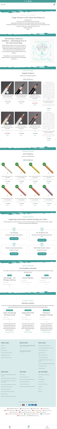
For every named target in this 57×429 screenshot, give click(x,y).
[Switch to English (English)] (18, 409)
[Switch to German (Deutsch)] (37, 409)
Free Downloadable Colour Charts (45, 347)
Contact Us (3, 347)
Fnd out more (14, 252)
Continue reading (10, 331)
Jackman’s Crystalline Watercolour (27, 378)
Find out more (14, 237)
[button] (7, 92)
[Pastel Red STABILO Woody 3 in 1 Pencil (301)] (7, 190)
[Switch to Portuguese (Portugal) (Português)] (27, 411)
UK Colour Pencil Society (6, 356)
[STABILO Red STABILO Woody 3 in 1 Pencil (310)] (35, 190)
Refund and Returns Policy (6, 352)
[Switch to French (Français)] (26, 409)
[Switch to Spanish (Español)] (41, 411)
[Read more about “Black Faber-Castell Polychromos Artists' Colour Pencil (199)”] (35, 92)
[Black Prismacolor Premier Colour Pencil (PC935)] (21, 87)
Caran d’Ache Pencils (42, 349)
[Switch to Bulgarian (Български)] (12, 408)
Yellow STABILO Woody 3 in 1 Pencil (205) (35, 176)
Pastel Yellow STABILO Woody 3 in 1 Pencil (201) (21, 176)
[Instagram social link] (27, 1)
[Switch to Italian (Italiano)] (47, 409)
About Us (3, 344)
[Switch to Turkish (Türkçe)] (21, 415)
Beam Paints (22, 373)
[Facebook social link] (25, 1)
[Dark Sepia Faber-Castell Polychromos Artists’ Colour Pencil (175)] (35, 118)
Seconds (40, 390)
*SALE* (39, 388)
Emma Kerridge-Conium (8, 283)
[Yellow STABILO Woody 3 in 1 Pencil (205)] (35, 168)
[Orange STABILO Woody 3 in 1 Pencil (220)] (49, 168)
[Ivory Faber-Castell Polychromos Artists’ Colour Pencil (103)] (7, 118)
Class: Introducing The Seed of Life (27, 344)
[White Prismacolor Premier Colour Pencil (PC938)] (7, 87)
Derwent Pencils (41, 352)
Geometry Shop (41, 378)
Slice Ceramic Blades (42, 383)
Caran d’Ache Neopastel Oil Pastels (8, 383)
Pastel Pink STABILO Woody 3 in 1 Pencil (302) (21, 198)
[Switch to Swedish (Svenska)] (45, 413)
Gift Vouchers (41, 381)
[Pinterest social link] (31, 1)
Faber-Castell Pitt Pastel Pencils (8, 390)
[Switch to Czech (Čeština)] (35, 408)
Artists (9, 274)
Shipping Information (5, 354)
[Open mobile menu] (3, 4)
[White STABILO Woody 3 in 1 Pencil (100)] (7, 168)
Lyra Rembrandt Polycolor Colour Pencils (45, 360)
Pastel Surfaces (4, 393)
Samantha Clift (46, 277)
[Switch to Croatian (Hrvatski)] (24, 408)
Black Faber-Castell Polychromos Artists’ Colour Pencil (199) (35, 96)
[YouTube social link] (29, 1)
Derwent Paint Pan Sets (24, 381)
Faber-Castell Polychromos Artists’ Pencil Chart (49, 101)
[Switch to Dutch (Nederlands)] (9, 409)
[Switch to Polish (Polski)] (13, 411)
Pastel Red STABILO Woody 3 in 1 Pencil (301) (7, 198)
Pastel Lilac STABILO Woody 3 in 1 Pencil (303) (49, 198)
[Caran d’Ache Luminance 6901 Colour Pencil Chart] (49, 120)
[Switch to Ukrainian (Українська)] (32, 415)
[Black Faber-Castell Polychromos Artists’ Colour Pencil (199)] (35, 87)
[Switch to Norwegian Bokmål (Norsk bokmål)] (14, 413)
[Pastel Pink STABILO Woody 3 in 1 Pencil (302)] (21, 190)
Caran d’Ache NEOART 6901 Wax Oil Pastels (8, 374)
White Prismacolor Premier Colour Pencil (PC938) (7, 96)
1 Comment (26, 346)
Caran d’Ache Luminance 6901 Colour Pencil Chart (48, 131)
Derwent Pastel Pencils (6, 388)
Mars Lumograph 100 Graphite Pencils (46, 362)
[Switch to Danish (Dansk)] (45, 408)
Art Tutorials (9, 309)
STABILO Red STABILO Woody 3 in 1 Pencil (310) (34, 198)
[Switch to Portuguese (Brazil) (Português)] (31, 413)
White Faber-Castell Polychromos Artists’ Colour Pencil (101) (21, 127)
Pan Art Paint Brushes (24, 383)
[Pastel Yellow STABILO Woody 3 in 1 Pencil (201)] (21, 168)
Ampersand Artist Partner (25, 350)
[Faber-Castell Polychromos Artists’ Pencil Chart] (49, 90)
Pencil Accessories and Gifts (44, 344)
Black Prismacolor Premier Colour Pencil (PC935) (21, 96)
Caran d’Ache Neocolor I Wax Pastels (9, 377)
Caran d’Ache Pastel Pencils (7, 386)
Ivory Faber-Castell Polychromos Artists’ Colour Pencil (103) (7, 127)
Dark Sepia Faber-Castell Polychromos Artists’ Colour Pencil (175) (35, 127)
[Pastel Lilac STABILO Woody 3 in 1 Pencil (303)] (49, 190)
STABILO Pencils (41, 367)
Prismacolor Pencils (42, 365)
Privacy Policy (4, 349)
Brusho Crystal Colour (24, 376)
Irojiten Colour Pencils (43, 356)
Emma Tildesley (27, 277)
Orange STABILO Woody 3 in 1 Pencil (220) (49, 176)
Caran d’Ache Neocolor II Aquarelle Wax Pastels (8, 380)
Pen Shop (40, 376)
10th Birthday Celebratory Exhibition (27, 385)
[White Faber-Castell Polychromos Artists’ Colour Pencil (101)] (21, 118)
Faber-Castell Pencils (42, 354)
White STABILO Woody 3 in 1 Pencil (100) (7, 176)
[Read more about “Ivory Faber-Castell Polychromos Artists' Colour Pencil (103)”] (7, 122)
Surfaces (40, 385)
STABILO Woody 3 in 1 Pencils (7, 178)
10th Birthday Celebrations (44, 373)
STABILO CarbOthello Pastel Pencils (8, 395)
